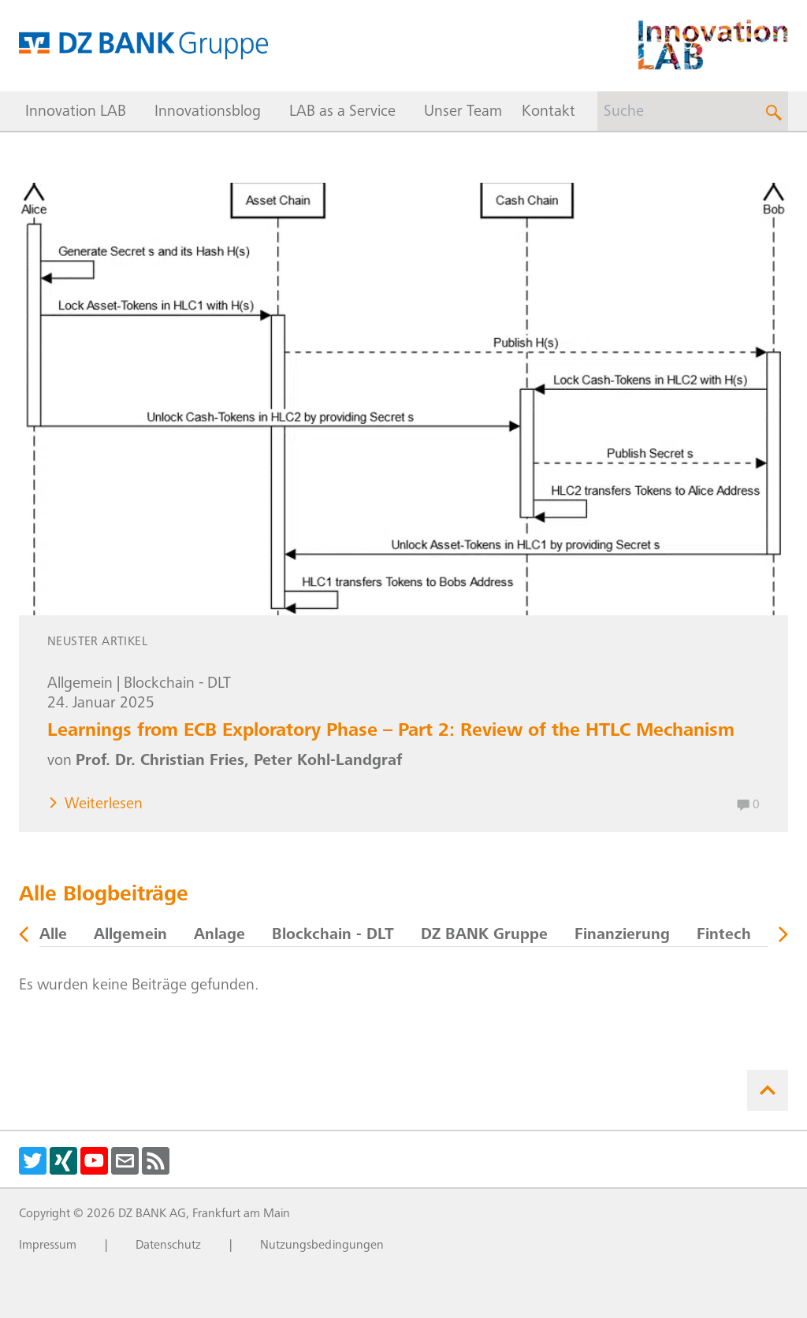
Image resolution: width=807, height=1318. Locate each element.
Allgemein (80, 684)
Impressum (47, 1245)
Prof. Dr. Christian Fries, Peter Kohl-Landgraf (239, 762)
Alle (53, 936)
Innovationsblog (207, 113)
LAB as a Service (342, 113)
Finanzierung (622, 936)
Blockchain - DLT (177, 684)
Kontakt (548, 113)
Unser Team (463, 113)
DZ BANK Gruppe (484, 936)
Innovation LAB (75, 113)
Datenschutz (168, 1245)
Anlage (219, 936)
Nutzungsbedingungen (322, 1245)
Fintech (724, 936)
